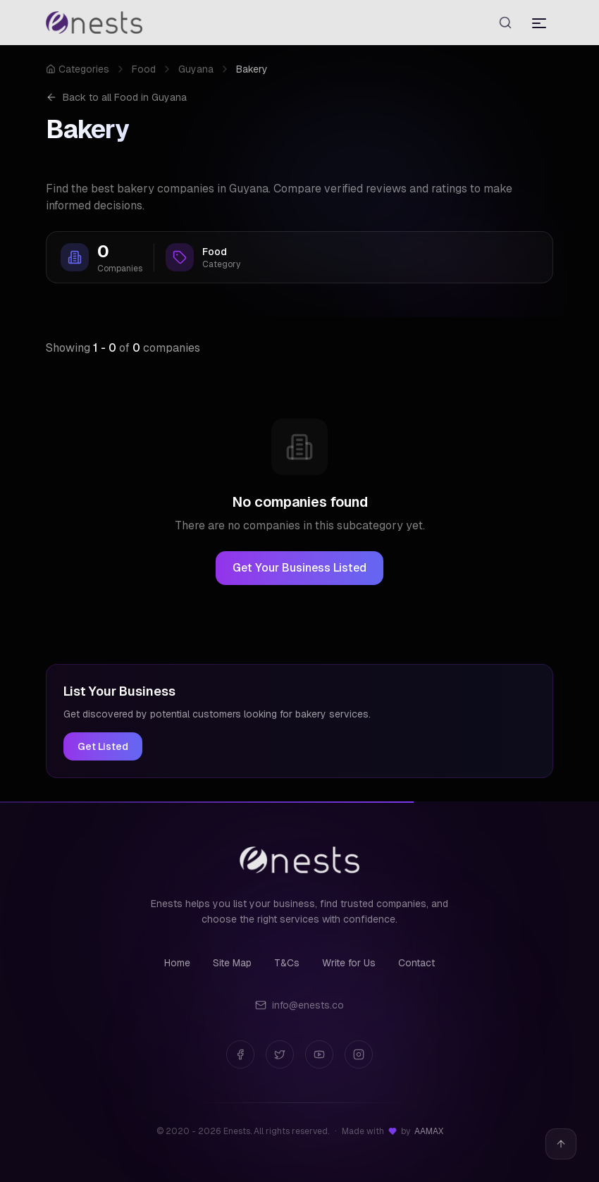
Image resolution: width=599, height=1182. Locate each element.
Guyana (196, 69)
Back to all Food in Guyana (116, 97)
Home (177, 962)
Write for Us (349, 962)
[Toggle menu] (539, 22)
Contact (416, 962)
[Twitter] (280, 1054)
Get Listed (103, 746)
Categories (77, 69)
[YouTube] (319, 1054)
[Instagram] (359, 1054)
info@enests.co (299, 1005)
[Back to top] (560, 1143)
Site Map (232, 962)
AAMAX (428, 1131)
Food (144, 69)
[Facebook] (240, 1054)
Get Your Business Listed (299, 567)
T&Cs (287, 962)
